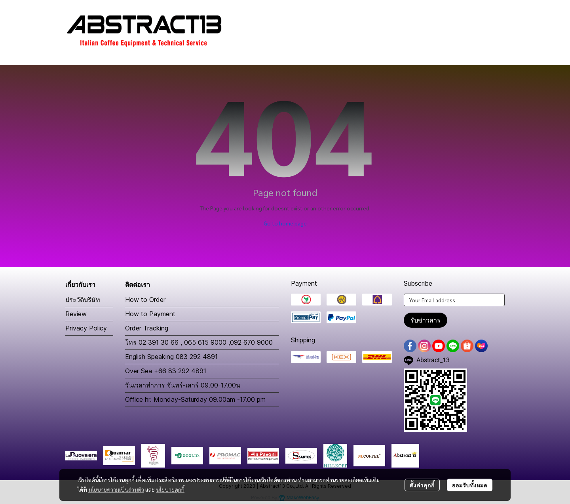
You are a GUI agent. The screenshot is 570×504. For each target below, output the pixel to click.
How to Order (145, 300)
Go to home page (285, 223)
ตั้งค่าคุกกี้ (422, 485)
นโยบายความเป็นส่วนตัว (116, 489)
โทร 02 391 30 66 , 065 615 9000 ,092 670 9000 (199, 342)
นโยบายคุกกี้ (170, 489)
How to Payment (150, 314)
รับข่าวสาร (425, 320)
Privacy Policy (86, 328)
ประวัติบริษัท (82, 300)
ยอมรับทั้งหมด (469, 485)
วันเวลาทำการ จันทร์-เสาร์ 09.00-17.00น (182, 385)
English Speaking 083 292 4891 (171, 357)
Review (76, 314)
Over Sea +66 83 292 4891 (165, 371)
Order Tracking (146, 328)
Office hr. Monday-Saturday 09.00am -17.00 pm (195, 399)
